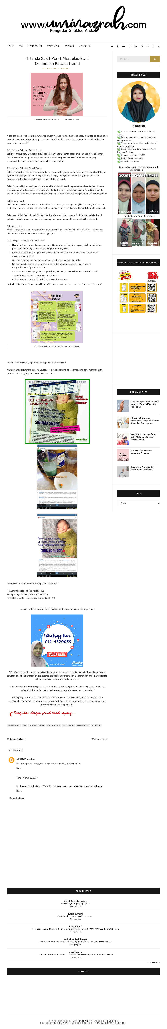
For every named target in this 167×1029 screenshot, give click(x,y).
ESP (24, 725)
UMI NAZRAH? (139, 126)
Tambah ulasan (17, 798)
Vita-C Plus (83, 725)
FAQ (21, 46)
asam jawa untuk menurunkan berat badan (82, 786)
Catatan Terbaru (16, 739)
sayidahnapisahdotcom (75, 939)
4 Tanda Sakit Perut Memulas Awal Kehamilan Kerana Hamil (57, 61)
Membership (35, 46)
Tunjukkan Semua (153, 962)
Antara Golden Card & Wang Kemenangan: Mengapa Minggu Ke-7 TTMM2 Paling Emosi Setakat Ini (75, 929)
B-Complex (14, 725)
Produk (69, 46)
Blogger (112, 1021)
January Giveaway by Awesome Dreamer (141, 452)
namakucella (75, 952)
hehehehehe (74, 763)
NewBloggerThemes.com (111, 1023)
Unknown (21, 758)
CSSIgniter (61, 1023)
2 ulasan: (64, 69)
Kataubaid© (75, 926)
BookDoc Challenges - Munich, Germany (75, 916)
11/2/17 (31, 758)
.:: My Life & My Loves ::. (75, 901)
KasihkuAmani (75, 913)
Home (10, 46)
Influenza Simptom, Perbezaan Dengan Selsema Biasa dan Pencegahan (144, 420)
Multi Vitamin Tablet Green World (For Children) (39, 786)
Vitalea (96, 725)
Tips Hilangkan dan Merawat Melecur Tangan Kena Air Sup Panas (145, 404)
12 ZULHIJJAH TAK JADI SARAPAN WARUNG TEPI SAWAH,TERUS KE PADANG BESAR (75, 954)
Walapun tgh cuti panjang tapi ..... (75, 903)
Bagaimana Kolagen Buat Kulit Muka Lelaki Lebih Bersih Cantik (143, 437)
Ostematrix (53, 725)
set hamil (68, 725)
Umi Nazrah (80, 1021)
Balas (19, 768)
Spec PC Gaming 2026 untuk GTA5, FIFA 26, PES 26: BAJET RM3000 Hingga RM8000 (75, 942)
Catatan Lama (99, 739)
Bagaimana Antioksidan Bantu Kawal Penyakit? (142, 468)
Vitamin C (85, 46)
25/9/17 (34, 777)
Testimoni (53, 46)
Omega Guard (37, 725)
